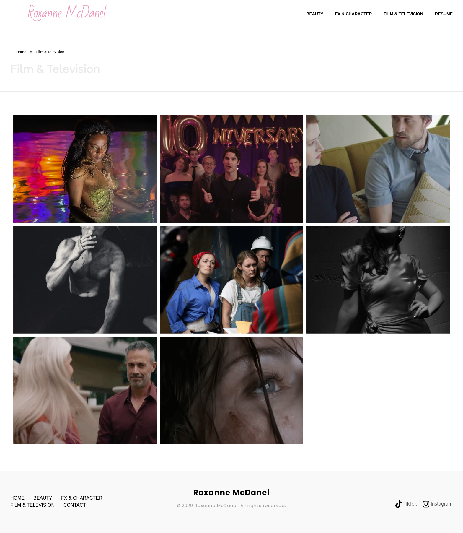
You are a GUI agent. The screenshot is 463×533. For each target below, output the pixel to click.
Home (21, 52)
